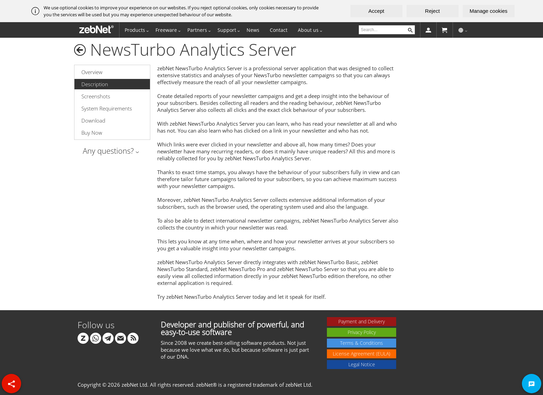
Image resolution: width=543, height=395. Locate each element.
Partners (197, 30)
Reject (432, 11)
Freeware (166, 30)
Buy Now (91, 132)
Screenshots (95, 96)
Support (226, 30)
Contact (278, 30)
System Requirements (106, 108)
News (253, 30)
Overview (92, 72)
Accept (376, 11)
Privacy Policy (362, 332)
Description (94, 84)
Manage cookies (488, 11)
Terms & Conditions (361, 343)
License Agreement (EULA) (361, 353)
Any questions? (108, 150)
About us (308, 30)
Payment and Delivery (361, 321)
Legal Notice (361, 364)
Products (135, 30)
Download (93, 120)
